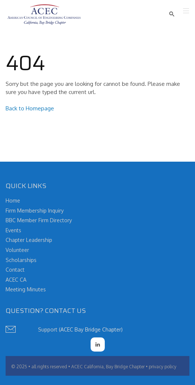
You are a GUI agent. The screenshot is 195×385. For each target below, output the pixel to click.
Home (13, 200)
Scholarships (21, 260)
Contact (15, 269)
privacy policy (162, 366)
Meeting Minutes (26, 289)
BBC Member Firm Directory (39, 220)
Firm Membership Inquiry (35, 210)
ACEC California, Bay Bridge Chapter (108, 366)
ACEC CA (16, 279)
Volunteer (17, 250)
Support (47, 329)
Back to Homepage (30, 108)
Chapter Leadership (29, 240)
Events (13, 230)
